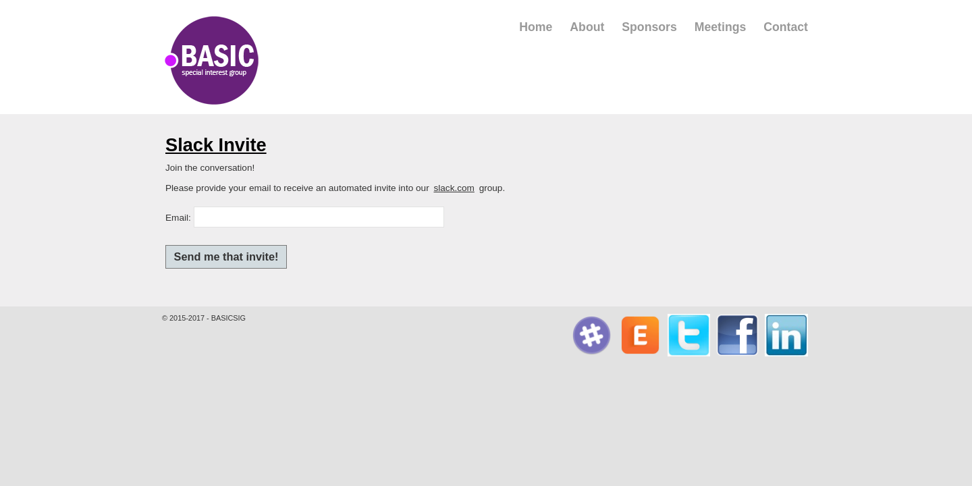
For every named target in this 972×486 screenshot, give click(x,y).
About (587, 27)
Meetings (721, 27)
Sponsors (649, 27)
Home (535, 27)
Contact (785, 27)
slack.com (453, 188)
